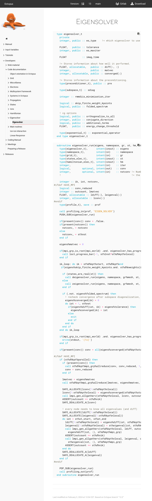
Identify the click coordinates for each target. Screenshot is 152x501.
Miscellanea (15, 82)
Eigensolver (15, 118)
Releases (9, 154)
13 (90, 3)
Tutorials (9, 55)
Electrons (14, 87)
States (13, 104)
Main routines (16, 127)
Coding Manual (14, 140)
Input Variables (12, 49)
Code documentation (17, 69)
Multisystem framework (20, 91)
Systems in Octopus (19, 96)
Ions (12, 109)
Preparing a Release (16, 148)
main (98, 3)
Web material (13, 65)
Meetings (12, 144)
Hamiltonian (15, 113)
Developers (10, 60)
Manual (8, 44)
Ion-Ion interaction (18, 131)
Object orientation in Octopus (23, 74)
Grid (12, 78)
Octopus (8, 3)
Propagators (15, 100)
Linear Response (17, 135)
